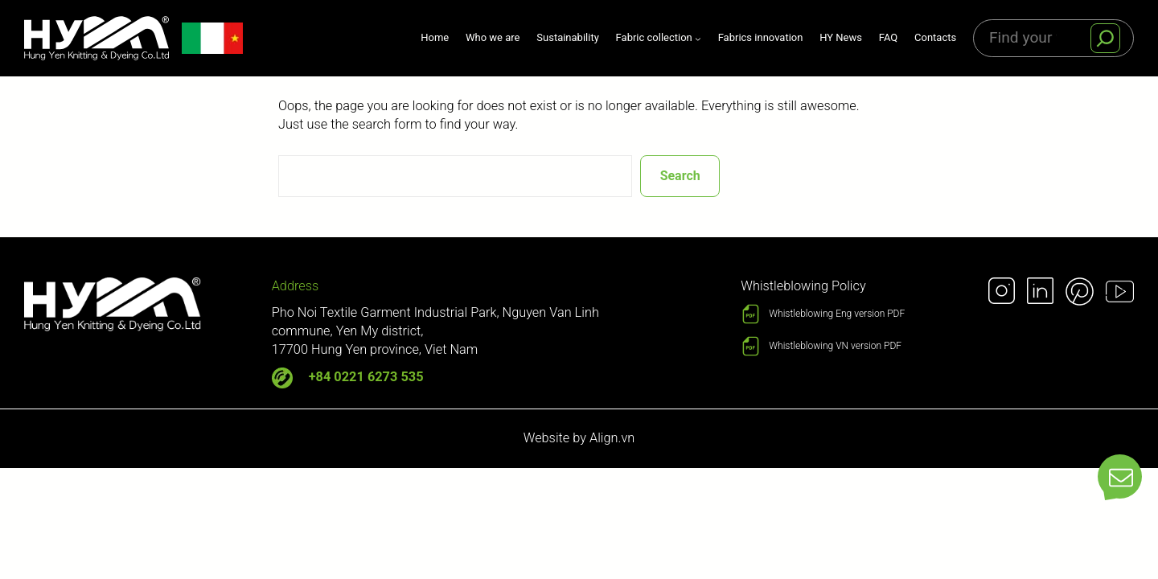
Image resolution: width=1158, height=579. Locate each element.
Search (680, 175)
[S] (1105, 38)
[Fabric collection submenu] (658, 38)
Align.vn (611, 438)
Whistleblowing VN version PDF (835, 345)
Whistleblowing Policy (803, 286)
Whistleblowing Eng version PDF (837, 313)
